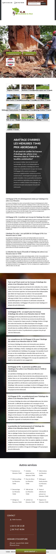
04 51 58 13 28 (7, 2)
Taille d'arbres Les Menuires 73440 (43, 473)
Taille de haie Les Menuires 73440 (29, 492)
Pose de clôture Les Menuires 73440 (30, 481)
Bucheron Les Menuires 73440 (17, 472)
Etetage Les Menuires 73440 (17, 501)
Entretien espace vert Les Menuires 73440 (30, 473)
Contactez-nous (14, 54)
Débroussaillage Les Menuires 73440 (16, 481)
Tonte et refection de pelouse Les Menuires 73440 (43, 493)
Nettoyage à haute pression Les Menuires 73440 (43, 482)
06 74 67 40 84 (19, 2)
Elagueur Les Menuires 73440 (43, 501)
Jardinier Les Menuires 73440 (30, 501)
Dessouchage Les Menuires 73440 (16, 492)
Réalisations (30, 54)
